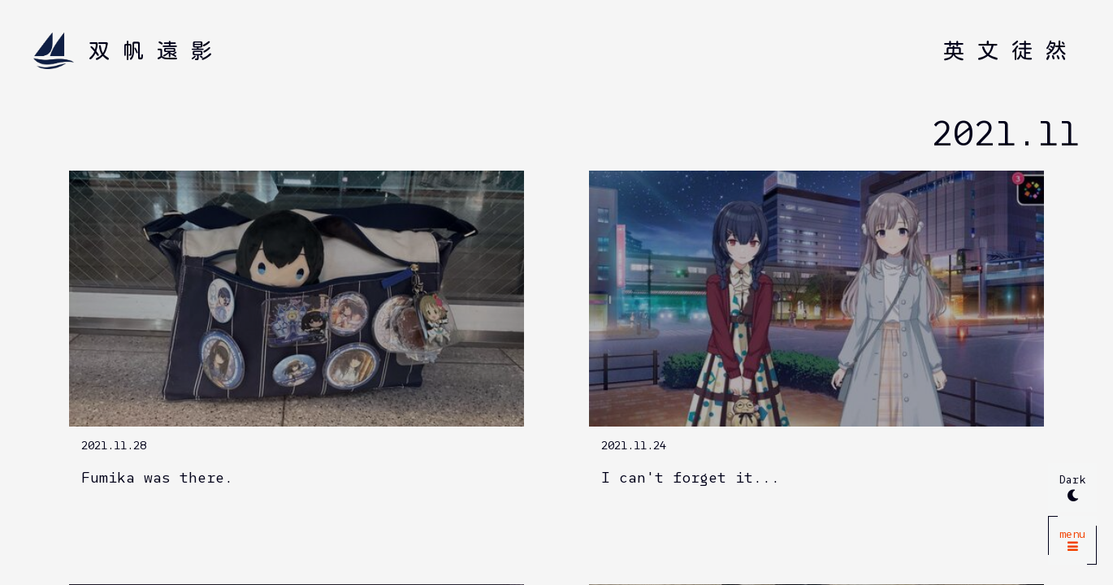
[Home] (129, 50)
